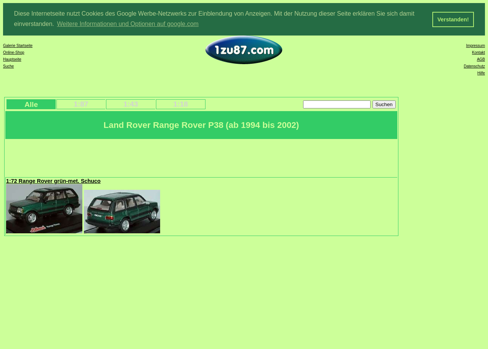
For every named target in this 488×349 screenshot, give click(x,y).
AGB (481, 59)
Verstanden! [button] (453, 19)
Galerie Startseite (17, 45)
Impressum (475, 45)
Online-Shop (13, 52)
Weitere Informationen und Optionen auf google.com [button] (128, 24)
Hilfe (481, 73)
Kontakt (478, 52)
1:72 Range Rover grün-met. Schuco (53, 181)
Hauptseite (12, 59)
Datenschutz (474, 66)
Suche (8, 66)
